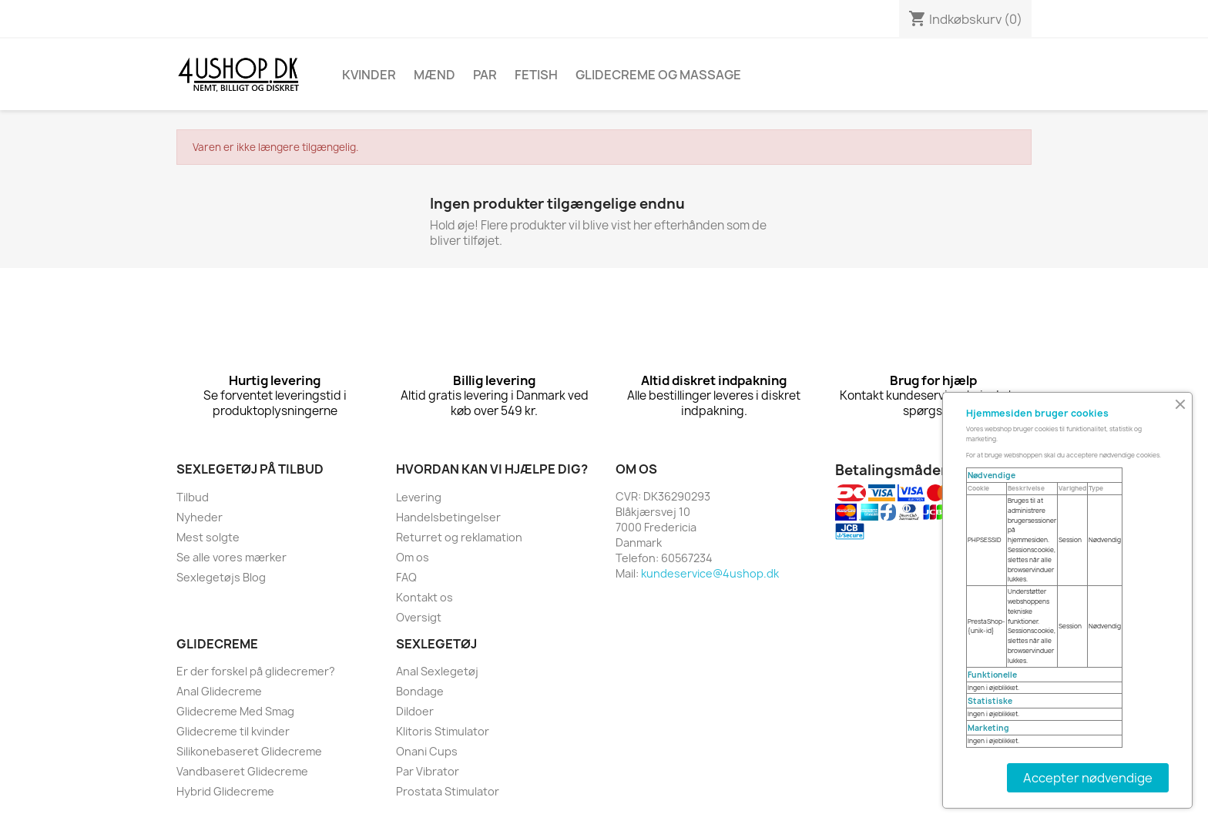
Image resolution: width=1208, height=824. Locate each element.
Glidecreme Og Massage (658, 74)
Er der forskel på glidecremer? (255, 671)
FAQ (406, 577)
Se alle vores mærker (231, 557)
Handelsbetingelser (448, 517)
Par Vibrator (427, 771)
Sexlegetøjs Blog (221, 577)
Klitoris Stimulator (442, 731)
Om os (412, 557)
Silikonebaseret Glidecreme (249, 751)
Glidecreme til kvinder (233, 731)
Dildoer (415, 711)
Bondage (420, 691)
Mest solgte (208, 537)
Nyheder (199, 517)
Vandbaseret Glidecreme (242, 771)
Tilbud (192, 497)
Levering (418, 497)
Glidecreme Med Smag (235, 711)
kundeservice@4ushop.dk (710, 573)
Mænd (434, 74)
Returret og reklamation (459, 537)
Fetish (536, 74)
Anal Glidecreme (219, 691)
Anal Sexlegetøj (437, 671)
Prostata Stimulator (447, 791)
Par (485, 74)
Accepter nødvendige (1088, 777)
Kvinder (369, 74)
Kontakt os (424, 597)
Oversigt (418, 617)
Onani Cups (427, 751)
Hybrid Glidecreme (225, 791)
